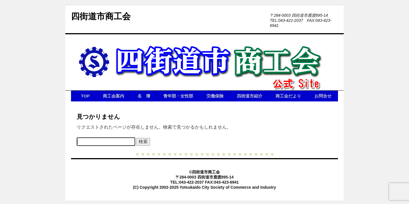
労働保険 (215, 96)
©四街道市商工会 (204, 172)
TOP (85, 96)
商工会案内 (113, 96)
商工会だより (288, 96)
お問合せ (322, 96)
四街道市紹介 (249, 96)
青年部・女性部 (178, 96)
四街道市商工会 (101, 16)
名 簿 (143, 96)
